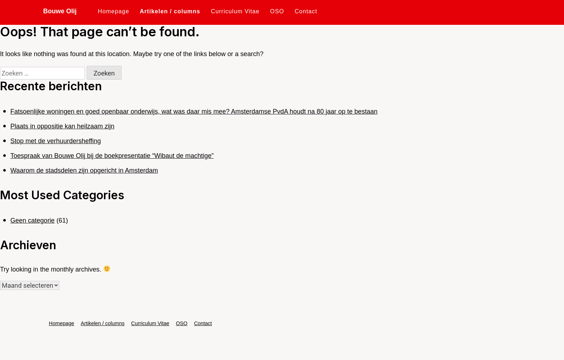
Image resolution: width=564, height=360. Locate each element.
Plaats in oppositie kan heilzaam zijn (62, 126)
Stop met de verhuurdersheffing (55, 141)
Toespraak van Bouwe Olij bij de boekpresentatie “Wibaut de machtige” (112, 155)
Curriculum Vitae (235, 11)
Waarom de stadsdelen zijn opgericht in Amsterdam (84, 170)
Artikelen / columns (170, 11)
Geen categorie (32, 220)
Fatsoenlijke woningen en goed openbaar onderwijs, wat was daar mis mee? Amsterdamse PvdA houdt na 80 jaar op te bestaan (194, 111)
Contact (306, 11)
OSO (277, 11)
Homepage (113, 11)
